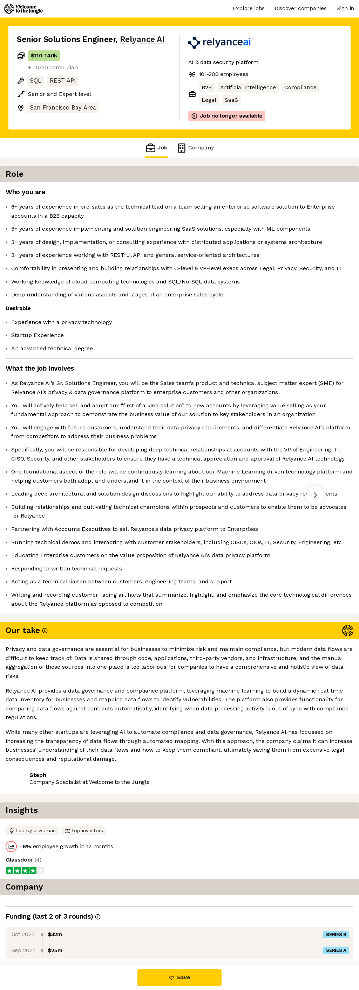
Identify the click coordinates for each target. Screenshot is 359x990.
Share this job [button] (36, 935)
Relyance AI (142, 39)
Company (195, 148)
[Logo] (23, 9)
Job (156, 148)
